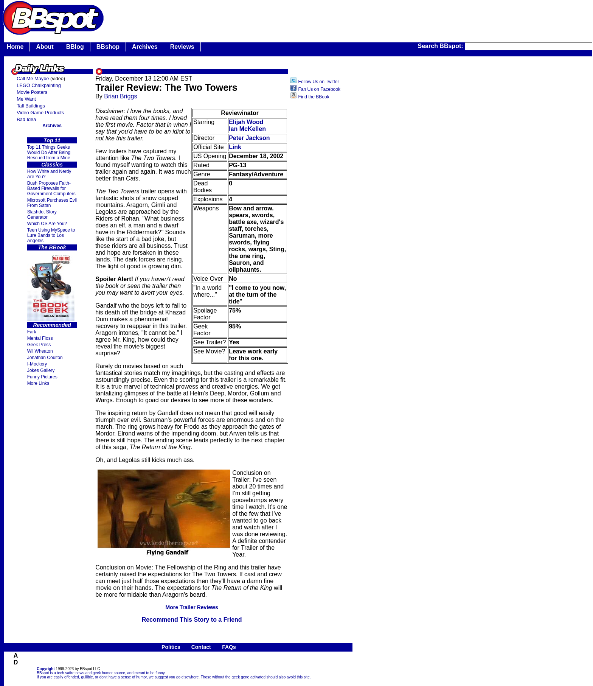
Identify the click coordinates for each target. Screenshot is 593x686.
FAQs (229, 647)
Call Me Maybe (33, 78)
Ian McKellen (247, 129)
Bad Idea (26, 119)
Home (15, 47)
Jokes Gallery (41, 370)
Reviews (182, 47)
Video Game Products (40, 112)
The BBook (52, 247)
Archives (145, 47)
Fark (31, 331)
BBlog (75, 47)
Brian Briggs (120, 96)
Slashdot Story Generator (42, 214)
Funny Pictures (42, 377)
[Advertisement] (321, 226)
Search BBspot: (441, 46)
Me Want (26, 99)
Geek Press (39, 344)
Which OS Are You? (47, 223)
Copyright (45, 669)
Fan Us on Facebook (319, 89)
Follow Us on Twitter (318, 81)
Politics (170, 647)
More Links (38, 383)
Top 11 (52, 140)
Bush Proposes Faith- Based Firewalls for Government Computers (51, 188)
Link (235, 147)
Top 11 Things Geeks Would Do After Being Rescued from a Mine (49, 152)
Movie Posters (32, 92)
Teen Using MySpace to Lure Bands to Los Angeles (51, 235)
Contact (201, 647)
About (44, 47)
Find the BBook (313, 97)
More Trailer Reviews (191, 607)
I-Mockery (37, 364)
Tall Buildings (31, 106)
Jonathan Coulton (45, 357)
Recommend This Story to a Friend (192, 619)
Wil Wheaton (40, 351)
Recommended (52, 325)
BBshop (108, 47)
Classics (52, 165)
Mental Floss (40, 338)
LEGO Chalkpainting (39, 85)
